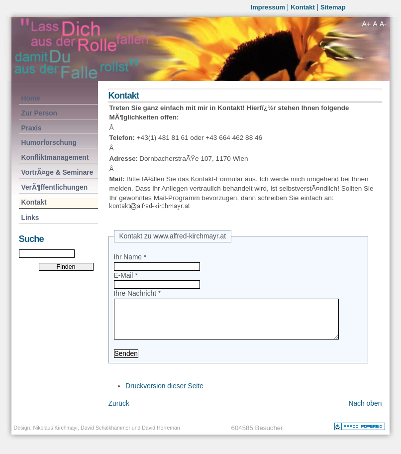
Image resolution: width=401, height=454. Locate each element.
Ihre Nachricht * (137, 293)
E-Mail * (126, 275)
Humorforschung (48, 142)
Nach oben (365, 413)
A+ (366, 24)
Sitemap (333, 7)
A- (383, 24)
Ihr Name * (130, 257)
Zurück (118, 413)
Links (29, 217)
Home (29, 98)
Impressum (269, 7)
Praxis (30, 127)
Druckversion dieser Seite (164, 396)
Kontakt (303, 7)
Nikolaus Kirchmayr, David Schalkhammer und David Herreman (106, 438)
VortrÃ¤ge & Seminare (56, 172)
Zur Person (38, 113)
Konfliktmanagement (54, 157)
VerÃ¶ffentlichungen (53, 187)
